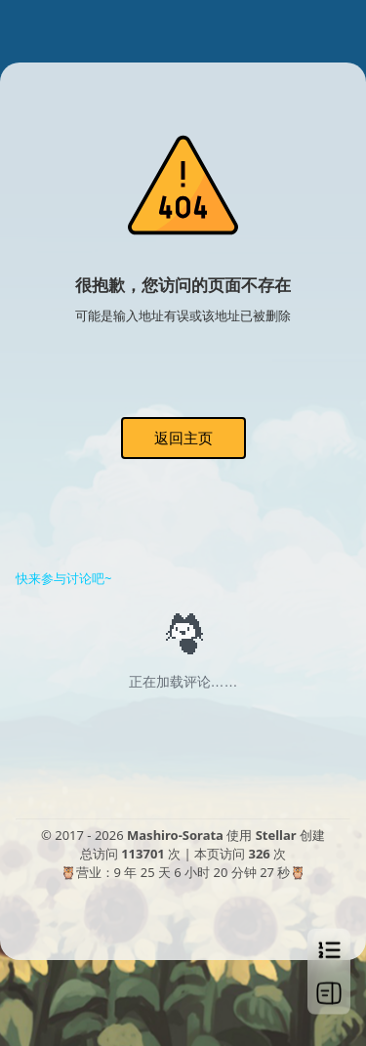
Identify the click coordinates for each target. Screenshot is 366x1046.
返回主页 (183, 437)
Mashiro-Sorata (175, 835)
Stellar (276, 835)
